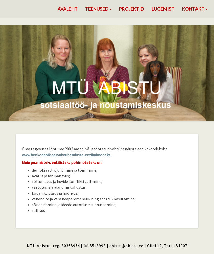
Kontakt (195, 9)
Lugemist (163, 9)
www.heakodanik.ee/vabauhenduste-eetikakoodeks (66, 154)
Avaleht (68, 9)
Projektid (131, 9)
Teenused (98, 9)
